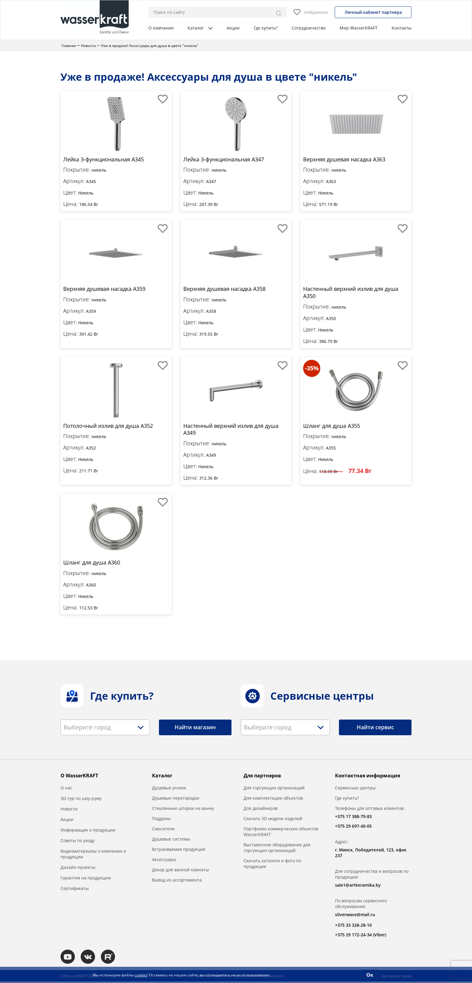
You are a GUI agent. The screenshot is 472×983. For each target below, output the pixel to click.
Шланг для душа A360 (91, 563)
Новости (88, 46)
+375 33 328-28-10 (353, 926)
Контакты (401, 28)
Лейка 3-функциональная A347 (223, 159)
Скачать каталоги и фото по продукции (272, 864)
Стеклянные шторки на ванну (183, 809)
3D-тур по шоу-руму (81, 799)
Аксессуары (164, 860)
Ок (369, 975)
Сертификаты (75, 889)
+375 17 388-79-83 (353, 817)
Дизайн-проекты (78, 868)
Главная (68, 46)
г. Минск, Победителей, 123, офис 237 (371, 853)
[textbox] (89, 728)
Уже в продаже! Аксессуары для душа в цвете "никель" (149, 45)
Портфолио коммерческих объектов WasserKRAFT (281, 832)
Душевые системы (171, 840)
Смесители (163, 829)
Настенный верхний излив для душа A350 (350, 293)
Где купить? (266, 28)
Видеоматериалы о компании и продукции (93, 854)
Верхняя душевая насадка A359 (104, 289)
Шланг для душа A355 (331, 426)
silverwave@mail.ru (355, 915)
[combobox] (105, 728)
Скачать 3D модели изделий (273, 819)
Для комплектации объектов (273, 799)
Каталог (200, 28)
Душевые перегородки (175, 799)
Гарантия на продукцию (86, 879)
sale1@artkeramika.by (358, 886)
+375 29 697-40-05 (353, 827)
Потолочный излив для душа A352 (108, 426)
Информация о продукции (88, 831)
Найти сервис (375, 728)
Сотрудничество (309, 28)
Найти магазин (195, 728)
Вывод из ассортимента (177, 881)
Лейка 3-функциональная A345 (103, 159)
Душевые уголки (169, 789)
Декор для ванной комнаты (180, 870)
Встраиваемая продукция (178, 850)
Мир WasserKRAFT (358, 28)
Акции (233, 28)
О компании (161, 28)
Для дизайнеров (261, 809)
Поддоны (161, 819)
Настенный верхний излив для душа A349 (230, 430)
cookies (141, 975)
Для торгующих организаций (274, 789)
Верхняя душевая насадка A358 (224, 289)
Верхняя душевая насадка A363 (344, 159)
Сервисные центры (355, 789)
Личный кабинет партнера (373, 12)
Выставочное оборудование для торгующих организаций (277, 848)
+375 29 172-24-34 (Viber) (360, 935)
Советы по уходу (78, 841)
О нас (66, 789)
